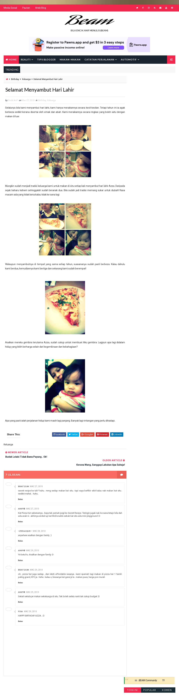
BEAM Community (148, 80)
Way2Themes (32, 693)
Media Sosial (10, 8)
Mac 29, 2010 (32, 543)
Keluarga (26, 80)
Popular (149, 90)
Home (13, 59)
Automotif (129, 59)
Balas (20, 492)
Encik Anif (100, 693)
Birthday (15, 80)
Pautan (26, 8)
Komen (167, 90)
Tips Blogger (46, 59)
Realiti (26, 59)
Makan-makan (70, 59)
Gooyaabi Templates (68, 693)
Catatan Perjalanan (99, 59)
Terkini (132, 90)
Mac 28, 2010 (39, 524)
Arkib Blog (40, 8)
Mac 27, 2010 (36, 479)
